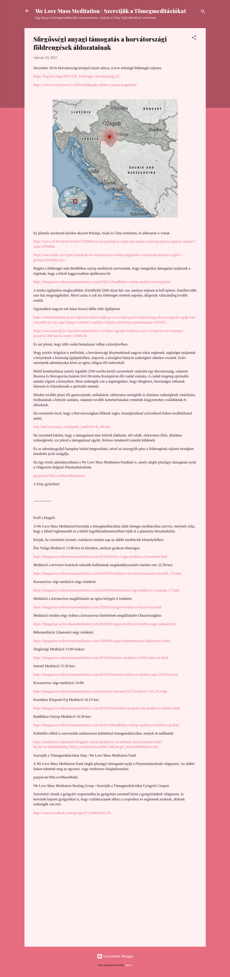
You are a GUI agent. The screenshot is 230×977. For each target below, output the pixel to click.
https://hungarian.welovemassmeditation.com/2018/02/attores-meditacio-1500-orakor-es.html (100, 658)
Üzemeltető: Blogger (115, 956)
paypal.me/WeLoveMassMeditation (59, 476)
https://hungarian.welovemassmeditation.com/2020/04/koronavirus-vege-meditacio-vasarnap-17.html (106, 590)
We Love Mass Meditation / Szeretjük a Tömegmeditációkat (110, 10)
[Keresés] (203, 12)
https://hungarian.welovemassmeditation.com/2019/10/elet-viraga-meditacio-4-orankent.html (100, 556)
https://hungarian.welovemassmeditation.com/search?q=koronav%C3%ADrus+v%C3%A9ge (100, 691)
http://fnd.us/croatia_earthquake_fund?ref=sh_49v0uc (72, 427)
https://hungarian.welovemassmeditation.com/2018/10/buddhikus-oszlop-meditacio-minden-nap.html (106, 725)
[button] (194, 38)
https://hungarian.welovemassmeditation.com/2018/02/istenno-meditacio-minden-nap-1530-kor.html (105, 674)
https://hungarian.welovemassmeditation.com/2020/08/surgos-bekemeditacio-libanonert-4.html (101, 641)
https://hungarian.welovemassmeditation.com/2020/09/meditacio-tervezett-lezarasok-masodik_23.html (107, 573)
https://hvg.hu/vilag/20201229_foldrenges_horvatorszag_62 (76, 76)
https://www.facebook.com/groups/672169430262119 (72, 813)
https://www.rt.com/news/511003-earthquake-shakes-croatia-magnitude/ (85, 85)
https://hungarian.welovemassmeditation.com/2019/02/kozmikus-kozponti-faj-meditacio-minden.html (106, 708)
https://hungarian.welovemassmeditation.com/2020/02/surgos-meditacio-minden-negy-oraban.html (104, 624)
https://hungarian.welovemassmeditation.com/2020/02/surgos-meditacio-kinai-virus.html (97, 607)
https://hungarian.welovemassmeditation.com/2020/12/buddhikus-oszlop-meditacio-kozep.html (102, 282)
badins (129, 965)
